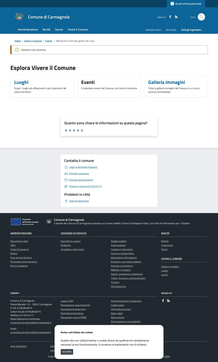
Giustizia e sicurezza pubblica (126, 261)
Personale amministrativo (23, 261)
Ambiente (66, 245)
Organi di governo (19, 249)
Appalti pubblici (119, 241)
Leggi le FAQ (67, 301)
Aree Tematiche (18, 346)
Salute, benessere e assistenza (127, 274)
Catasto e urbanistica (122, 249)
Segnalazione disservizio (73, 309)
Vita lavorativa (118, 286)
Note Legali (117, 313)
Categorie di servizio (73, 233)
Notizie (164, 241)
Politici (13, 253)
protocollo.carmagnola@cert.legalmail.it (30, 322)
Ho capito (67, 351)
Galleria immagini (170, 266)
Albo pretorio (117, 317)
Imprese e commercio (122, 266)
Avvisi (164, 249)
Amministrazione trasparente (126, 301)
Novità (165, 233)
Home (18, 41)
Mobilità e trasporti (121, 270)
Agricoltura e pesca (70, 241)
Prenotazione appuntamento (75, 305)
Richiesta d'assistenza (72, 313)
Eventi (48, 41)
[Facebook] (169, 17)
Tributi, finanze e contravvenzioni (128, 278)
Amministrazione (21, 233)
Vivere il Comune (33, 41)
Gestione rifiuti (153, 30)
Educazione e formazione (124, 257)
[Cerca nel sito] (201, 17)
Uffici (13, 245)
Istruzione (171, 30)
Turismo (115, 282)
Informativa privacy (121, 309)
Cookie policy (117, 305)
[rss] (175, 17)
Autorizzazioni (118, 245)
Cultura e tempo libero (122, 253)
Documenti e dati (19, 241)
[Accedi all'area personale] (186, 3)
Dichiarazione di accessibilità (125, 321)
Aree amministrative (21, 257)
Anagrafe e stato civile (72, 249)
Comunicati (167, 245)
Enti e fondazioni (19, 266)
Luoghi (164, 270)
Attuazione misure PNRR (74, 317)
